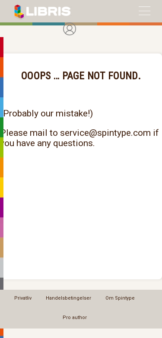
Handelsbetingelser (68, 298)
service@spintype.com (105, 133)
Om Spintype (120, 298)
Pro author (75, 317)
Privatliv (23, 298)
